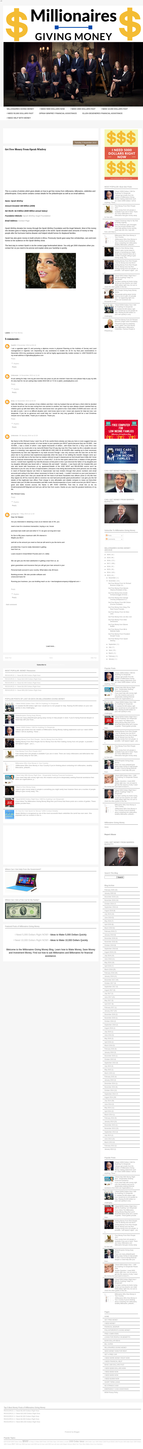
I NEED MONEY (109, 1323)
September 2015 (110, 1063)
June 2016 (108, 1035)
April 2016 (107, 1042)
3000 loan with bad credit (55, 1444)
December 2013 (109, 1125)
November (112, 581)
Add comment (11, 604)
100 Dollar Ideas (52, 1441)
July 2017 (107, 993)
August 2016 (108, 1028)
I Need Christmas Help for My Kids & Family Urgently (126, 221)
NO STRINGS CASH (111, 1386)
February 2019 (109, 931)
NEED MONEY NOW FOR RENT (115, 1351)
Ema (12, 401)
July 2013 (107, 1135)
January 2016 (109, 1052)
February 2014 (109, 1118)
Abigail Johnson (68, 1444)
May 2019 (107, 921)
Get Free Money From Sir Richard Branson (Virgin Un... (119, 584)
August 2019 (108, 911)
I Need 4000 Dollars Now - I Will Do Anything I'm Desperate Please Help (126, 777)
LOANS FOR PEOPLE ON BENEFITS (117, 1337)
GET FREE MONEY (111, 1320)
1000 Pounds (119, 1441)
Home (51, 657)
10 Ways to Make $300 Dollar (38, 1441)
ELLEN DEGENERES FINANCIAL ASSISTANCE (102, 113)
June (110, 650)
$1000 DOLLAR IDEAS (112, 1341)
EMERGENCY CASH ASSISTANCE (116, 1389)
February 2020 (109, 890)
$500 (26, 1441)
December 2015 (109, 1056)
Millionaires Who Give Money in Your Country (31, 763)
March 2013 (108, 1142)
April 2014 (107, 1111)
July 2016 (107, 1032)
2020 (109, 554)
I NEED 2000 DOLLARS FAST (82, 109)
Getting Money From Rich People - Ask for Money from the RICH (38, 739)
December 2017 (109, 980)
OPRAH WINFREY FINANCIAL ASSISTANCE (58, 113)
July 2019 (107, 914)
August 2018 (108, 952)
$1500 (9, 1441)
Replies (16, 363)
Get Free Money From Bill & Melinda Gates (117, 630)
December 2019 (109, 897)
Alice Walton (86, 1444)
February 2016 (109, 1049)
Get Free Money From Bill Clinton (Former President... (119, 603)
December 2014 (109, 1083)
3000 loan (19, 1444)
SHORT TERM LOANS (112, 1382)
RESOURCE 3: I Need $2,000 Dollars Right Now (22, 683)
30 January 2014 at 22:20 (28, 435)
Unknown (15, 375)
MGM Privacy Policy (111, 1392)
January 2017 (109, 1011)
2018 (109, 560)
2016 (109, 566)
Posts (109, 535)
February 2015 (109, 1077)
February (112, 656)
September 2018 (110, 949)
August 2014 (108, 1097)
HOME (106, 1316)
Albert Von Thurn (78, 1444)
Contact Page (23, 221)
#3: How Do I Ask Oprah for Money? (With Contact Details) (36, 811)
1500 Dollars (137, 1441)
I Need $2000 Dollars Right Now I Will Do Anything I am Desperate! (39, 799)
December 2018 (109, 938)
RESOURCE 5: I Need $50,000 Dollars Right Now (23, 690)
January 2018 (109, 976)
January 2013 (109, 1149)
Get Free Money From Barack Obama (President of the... (118, 589)
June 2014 (108, 1104)
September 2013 (110, 1132)
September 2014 (110, 1094)
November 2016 (109, 1018)
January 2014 (109, 1121)
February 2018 (109, 973)
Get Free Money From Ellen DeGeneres (117, 620)
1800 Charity (8, 1444)
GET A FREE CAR (110, 1354)
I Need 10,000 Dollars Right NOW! (31, 940)
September (112, 644)
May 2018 (107, 962)
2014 (109, 572)
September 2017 (110, 987)
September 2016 (110, 1025)
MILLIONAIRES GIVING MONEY (20, 109)
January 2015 (109, 1080)
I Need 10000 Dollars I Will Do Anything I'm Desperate (35, 727)
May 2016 (107, 1038)
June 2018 (108, 959)
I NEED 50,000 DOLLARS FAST (20, 113)
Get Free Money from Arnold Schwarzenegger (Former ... (118, 594)
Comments (110, 539)
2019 (109, 558)
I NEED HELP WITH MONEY (19, 118)
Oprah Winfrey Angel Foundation (36, 216)
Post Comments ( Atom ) (56, 665)
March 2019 (108, 928)
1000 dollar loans (128, 1441)
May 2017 (107, 1000)
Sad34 (13, 345)
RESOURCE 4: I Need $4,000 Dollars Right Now (22, 686)
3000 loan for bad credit (41, 1444)
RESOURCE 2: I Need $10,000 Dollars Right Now (23, 679)
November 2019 (109, 900)
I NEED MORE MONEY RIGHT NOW (117, 1358)
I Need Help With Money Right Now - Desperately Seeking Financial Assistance (44, 775)
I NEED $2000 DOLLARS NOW (115, 1368)
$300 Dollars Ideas (17, 1441)
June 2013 (108, 1139)
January (111, 659)
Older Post (93, 657)
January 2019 (109, 935)
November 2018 (109, 942)
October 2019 (109, 904)
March (111, 653)
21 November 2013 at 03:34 (25, 401)
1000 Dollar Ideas (77, 1441)
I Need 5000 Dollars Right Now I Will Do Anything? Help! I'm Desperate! (125, 277)
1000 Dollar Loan (90, 1441)
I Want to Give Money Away (25, 787)
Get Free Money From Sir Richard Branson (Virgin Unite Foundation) (126, 320)
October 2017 (109, 983)
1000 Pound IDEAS (109, 1441)
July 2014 (107, 1101)
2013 (109, 575)
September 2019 (110, 907)
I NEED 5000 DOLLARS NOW (52, 109)
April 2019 (107, 924)
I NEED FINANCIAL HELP (113, 1361)
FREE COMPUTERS (111, 1334)
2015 (109, 569)
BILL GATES (108, 1344)
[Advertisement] (51, 135)
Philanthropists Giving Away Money (28, 715)
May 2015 (107, 1070)
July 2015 (107, 1066)
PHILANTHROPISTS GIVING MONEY (117, 1330)
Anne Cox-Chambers (96, 1444)
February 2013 (109, 1146)
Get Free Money (17, 333)
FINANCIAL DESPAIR (111, 1327)
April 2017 (107, 1004)
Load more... (50, 646)
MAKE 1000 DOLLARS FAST (114, 1365)
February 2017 (109, 1007)
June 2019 (108, 917)
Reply (13, 359)
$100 (5, 1441)
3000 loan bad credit (28, 1444)
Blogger (76, 1432)
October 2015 (109, 1059)
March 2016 (108, 1045)
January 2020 (109, 893)
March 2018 (108, 969)
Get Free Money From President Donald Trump (119, 635)
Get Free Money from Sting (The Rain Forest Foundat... (119, 608)
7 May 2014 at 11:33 (27, 514)
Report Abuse (110, 834)
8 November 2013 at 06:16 (26, 345)
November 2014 (109, 1087)
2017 (109, 563)
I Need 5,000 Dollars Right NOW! (31, 934)
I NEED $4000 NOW (111, 1375)
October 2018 (109, 945)
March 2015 (108, 1073)
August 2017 (108, 990)
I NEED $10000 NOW (111, 1379)
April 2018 (107, 966)
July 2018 (107, 955)
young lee (15, 514)
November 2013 (109, 1128)
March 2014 (108, 1115)
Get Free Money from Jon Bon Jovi (120, 617)
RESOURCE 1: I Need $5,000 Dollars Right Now (22, 675)
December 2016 (109, 1014)
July (110, 647)
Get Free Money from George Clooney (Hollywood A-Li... (118, 598)
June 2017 (108, 997)
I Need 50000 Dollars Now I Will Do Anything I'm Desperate (36, 703)
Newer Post (8, 657)
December (112, 578)
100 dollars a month (63, 1441)
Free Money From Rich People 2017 (28, 751)
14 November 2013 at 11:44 (29, 375)
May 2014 (107, 1108)
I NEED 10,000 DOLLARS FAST (114, 109)
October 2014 (109, 1090)
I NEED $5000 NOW (111, 1372)
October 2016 (109, 1021)
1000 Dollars (99, 1441)
